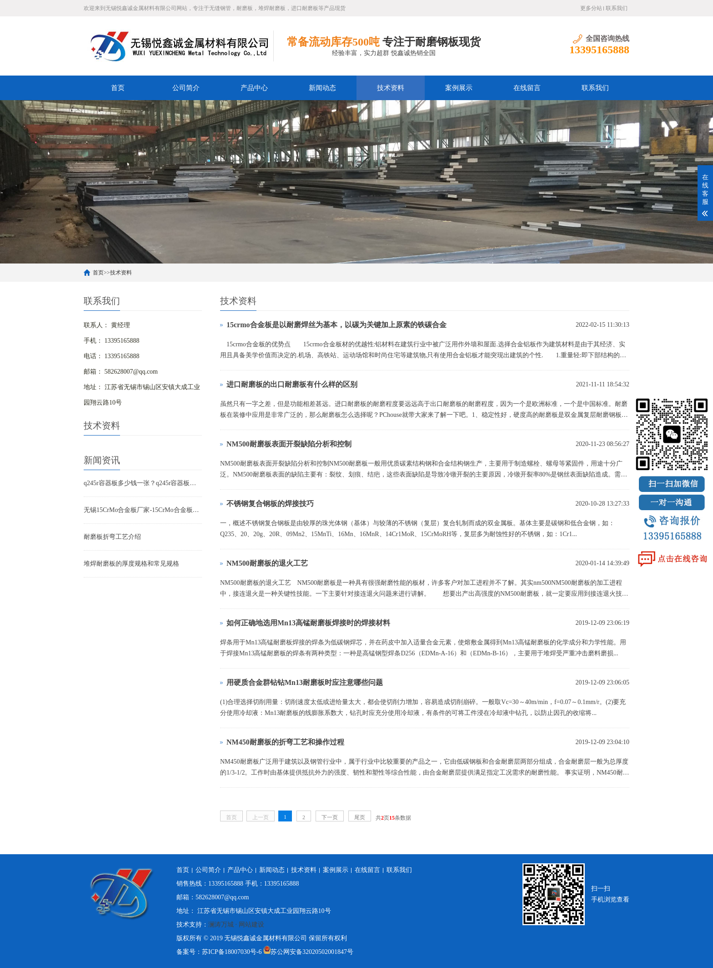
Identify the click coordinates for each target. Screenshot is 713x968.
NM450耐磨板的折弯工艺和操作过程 (285, 742)
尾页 (359, 817)
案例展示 (458, 87)
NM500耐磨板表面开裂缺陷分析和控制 (288, 444)
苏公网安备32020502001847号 (312, 951)
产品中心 (254, 87)
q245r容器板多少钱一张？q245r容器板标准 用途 (143, 483)
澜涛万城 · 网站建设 (236, 924)
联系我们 (617, 8)
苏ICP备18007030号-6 (231, 951)
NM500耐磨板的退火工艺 (267, 563)
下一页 (329, 817)
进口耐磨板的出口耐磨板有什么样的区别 (291, 384)
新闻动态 (322, 87)
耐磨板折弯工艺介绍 (112, 536)
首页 (118, 87)
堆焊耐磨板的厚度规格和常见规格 (131, 563)
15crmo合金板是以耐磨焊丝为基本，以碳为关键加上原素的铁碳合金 (336, 325)
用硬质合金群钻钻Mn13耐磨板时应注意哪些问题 (304, 682)
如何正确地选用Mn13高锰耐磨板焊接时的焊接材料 (308, 623)
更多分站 (591, 8)
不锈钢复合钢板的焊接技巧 (270, 503)
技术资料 (390, 87)
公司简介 (186, 87)
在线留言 (527, 87)
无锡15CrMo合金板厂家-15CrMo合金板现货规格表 (143, 510)
